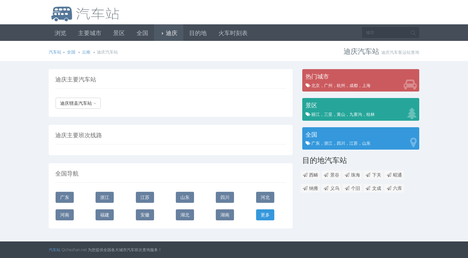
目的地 (198, 33)
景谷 (331, 175)
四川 (224, 197)
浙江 (104, 197)
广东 (64, 197)
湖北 (184, 215)
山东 (184, 197)
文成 (373, 188)
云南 (86, 52)
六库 (394, 188)
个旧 (352, 188)
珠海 (352, 175)
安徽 (145, 215)
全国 (142, 33)
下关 (373, 175)
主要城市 (89, 33)
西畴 (310, 175)
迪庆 (168, 33)
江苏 (145, 197)
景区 (119, 33)
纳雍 (310, 188)
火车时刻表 (233, 33)
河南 (64, 215)
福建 (104, 215)
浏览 (60, 33)
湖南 (224, 215)
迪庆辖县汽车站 (78, 103)
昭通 (394, 175)
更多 (265, 215)
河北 (265, 197)
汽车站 (55, 52)
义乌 (331, 188)
